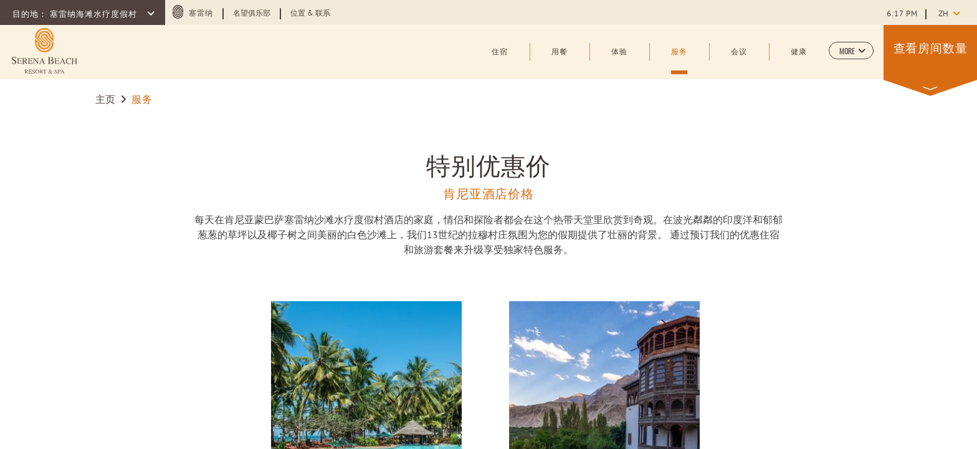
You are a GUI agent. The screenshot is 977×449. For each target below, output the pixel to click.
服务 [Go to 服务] (141, 100)
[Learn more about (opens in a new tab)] (44, 51)
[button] (851, 50)
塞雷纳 (201, 14)
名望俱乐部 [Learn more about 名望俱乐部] (251, 14)
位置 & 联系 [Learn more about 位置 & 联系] (310, 14)
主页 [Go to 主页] (105, 100)
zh (943, 14)
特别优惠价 (488, 163)
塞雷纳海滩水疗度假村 (95, 15)
